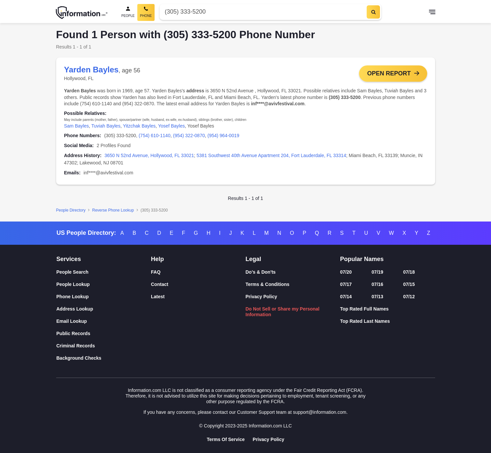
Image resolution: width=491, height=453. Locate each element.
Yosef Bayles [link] (171, 126)
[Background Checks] (104, 358)
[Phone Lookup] (104, 297)
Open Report (389, 73)
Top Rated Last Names (365, 321)
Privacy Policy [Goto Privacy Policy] (268, 439)
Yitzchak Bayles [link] (139, 126)
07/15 (409, 284)
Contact (159, 284)
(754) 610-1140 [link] (155, 135)
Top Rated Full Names (364, 309)
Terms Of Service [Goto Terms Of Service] (226, 439)
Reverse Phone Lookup (113, 210)
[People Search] (128, 12)
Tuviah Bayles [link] (105, 126)
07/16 (377, 284)
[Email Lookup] (104, 321)
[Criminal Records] (104, 346)
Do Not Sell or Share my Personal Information (283, 311)
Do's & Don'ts (261, 272)
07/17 (346, 284)
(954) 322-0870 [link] (189, 135)
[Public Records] (104, 333)
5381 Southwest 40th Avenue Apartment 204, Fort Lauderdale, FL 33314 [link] (271, 155)
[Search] (373, 12)
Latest (158, 296)
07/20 (346, 272)
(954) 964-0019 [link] (223, 135)
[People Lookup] (104, 284)
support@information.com (319, 412)
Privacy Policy (261, 296)
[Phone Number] (262, 12)
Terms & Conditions (268, 284)
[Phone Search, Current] (146, 12)
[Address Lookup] (104, 309)
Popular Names (362, 259)
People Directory (71, 210)
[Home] (82, 12)
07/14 (346, 296)
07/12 (409, 296)
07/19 (377, 272)
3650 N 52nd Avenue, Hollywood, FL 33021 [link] (149, 155)
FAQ (156, 272)
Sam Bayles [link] (76, 126)
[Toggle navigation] (432, 12)
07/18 (409, 272)
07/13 (377, 296)
